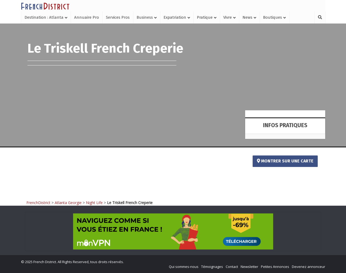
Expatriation (175, 17)
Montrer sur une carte (285, 160)
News (247, 17)
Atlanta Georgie (68, 202)
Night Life (94, 202)
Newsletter (249, 266)
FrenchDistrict (38, 202)
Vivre (227, 17)
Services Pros (118, 17)
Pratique (205, 17)
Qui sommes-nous (183, 266)
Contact (232, 266)
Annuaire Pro (86, 17)
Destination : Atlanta (44, 17)
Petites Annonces (275, 266)
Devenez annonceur (308, 266)
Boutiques (272, 17)
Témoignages (212, 266)
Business (145, 17)
